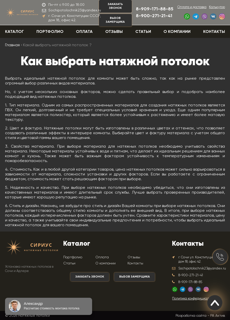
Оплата (84, 32)
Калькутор (217, 7)
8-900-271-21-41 (154, 16)
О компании (177, 32)
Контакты (214, 32)
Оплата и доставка (191, 7)
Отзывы (114, 32)
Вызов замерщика (115, 20)
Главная (12, 45)
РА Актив (217, 315)
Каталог (14, 32)
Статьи (143, 32)
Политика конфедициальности (195, 298)
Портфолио (50, 32)
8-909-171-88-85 (154, 9)
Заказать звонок (115, 6)
